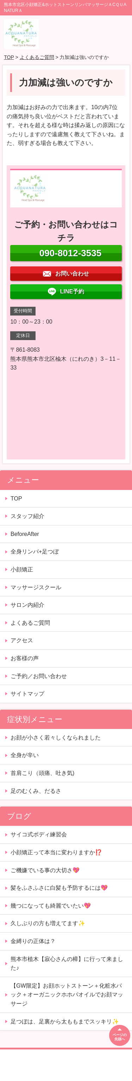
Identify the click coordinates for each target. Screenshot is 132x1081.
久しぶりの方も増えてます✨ (48, 923)
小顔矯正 (22, 569)
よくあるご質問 (37, 57)
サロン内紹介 (27, 605)
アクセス (22, 640)
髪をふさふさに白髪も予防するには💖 (59, 888)
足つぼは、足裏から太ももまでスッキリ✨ (65, 1021)
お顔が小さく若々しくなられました (56, 738)
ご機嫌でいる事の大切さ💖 (45, 870)
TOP (9, 57)
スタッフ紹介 (27, 516)
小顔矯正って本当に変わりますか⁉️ (56, 852)
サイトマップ (27, 694)
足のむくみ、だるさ (36, 791)
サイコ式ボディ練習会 (39, 834)
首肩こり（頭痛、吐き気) (42, 773)
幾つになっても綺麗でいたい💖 (51, 906)
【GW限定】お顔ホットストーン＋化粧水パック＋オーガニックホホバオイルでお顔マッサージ (67, 995)
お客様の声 (25, 658)
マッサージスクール (36, 587)
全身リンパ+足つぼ (35, 552)
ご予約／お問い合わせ (39, 676)
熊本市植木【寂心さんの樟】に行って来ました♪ (67, 963)
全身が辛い (27, 755)
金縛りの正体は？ (33, 941)
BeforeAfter (25, 534)
